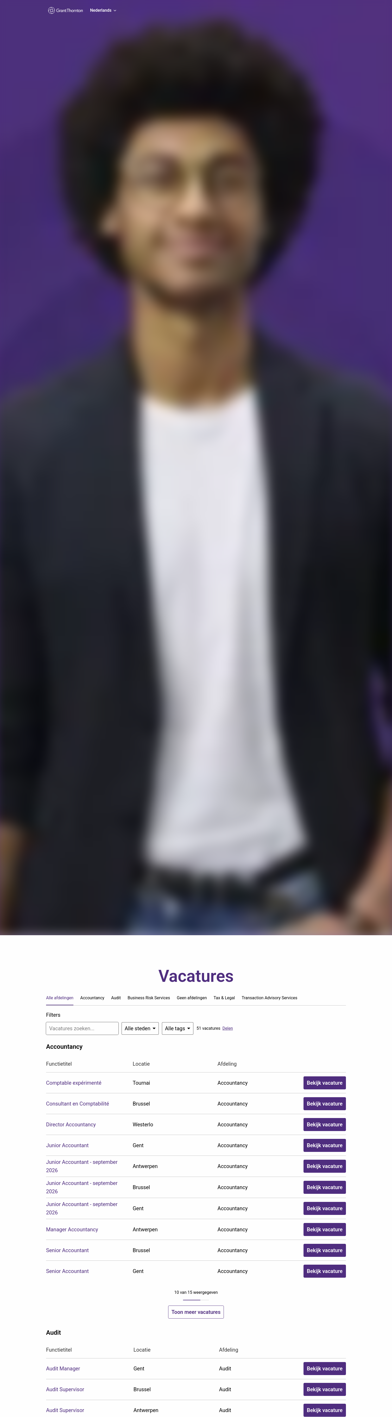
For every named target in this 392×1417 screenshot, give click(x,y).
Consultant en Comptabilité (77, 1104)
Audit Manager (63, 1368)
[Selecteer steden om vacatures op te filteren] (140, 1028)
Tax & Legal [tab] (224, 997)
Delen (228, 1028)
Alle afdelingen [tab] (59, 997)
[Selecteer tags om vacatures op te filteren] (177, 1028)
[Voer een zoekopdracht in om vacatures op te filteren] (82, 1028)
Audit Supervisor (65, 1389)
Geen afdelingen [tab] (192, 997)
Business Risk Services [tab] (149, 997)
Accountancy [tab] (92, 997)
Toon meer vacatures (196, 1312)
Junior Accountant (67, 1145)
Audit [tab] (116, 997)
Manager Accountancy (72, 1229)
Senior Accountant (67, 1250)
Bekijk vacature (325, 1083)
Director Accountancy (71, 1124)
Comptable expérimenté (74, 1083)
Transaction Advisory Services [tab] (269, 997)
